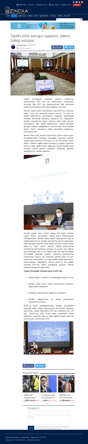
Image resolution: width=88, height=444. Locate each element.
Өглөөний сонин (41, 5)
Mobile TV (77, 5)
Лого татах (43, 437)
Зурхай (59, 16)
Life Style (53, 16)
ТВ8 (31, 5)
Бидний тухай (34, 437)
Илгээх (31, 428)
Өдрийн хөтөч (43, 16)
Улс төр (14, 16)
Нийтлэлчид (21, 5)
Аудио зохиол (54, 5)
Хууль (36, 16)
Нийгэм (30, 16)
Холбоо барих (25, 437)
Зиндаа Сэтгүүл (66, 5)
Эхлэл (8, 16)
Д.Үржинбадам (22, 45)
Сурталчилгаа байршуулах (12, 437)
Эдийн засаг (22, 16)
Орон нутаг (67, 16)
